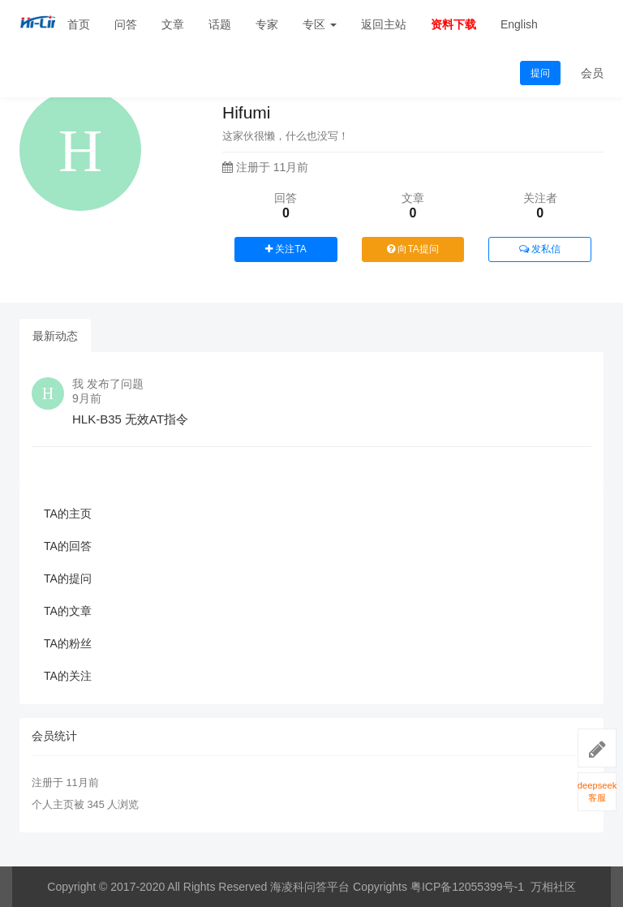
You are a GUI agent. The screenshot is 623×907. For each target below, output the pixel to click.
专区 (320, 24)
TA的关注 (68, 675)
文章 (172, 24)
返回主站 (383, 24)
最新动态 (55, 335)
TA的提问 (68, 578)
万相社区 (553, 886)
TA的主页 (68, 513)
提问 (540, 73)
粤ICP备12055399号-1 (467, 886)
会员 (592, 73)
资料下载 (453, 24)
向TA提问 (413, 249)
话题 (219, 24)
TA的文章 (68, 610)
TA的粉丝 (68, 643)
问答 (125, 24)
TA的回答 (68, 545)
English (519, 24)
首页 (78, 24)
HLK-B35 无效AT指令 (130, 419)
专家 (267, 24)
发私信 (540, 249)
